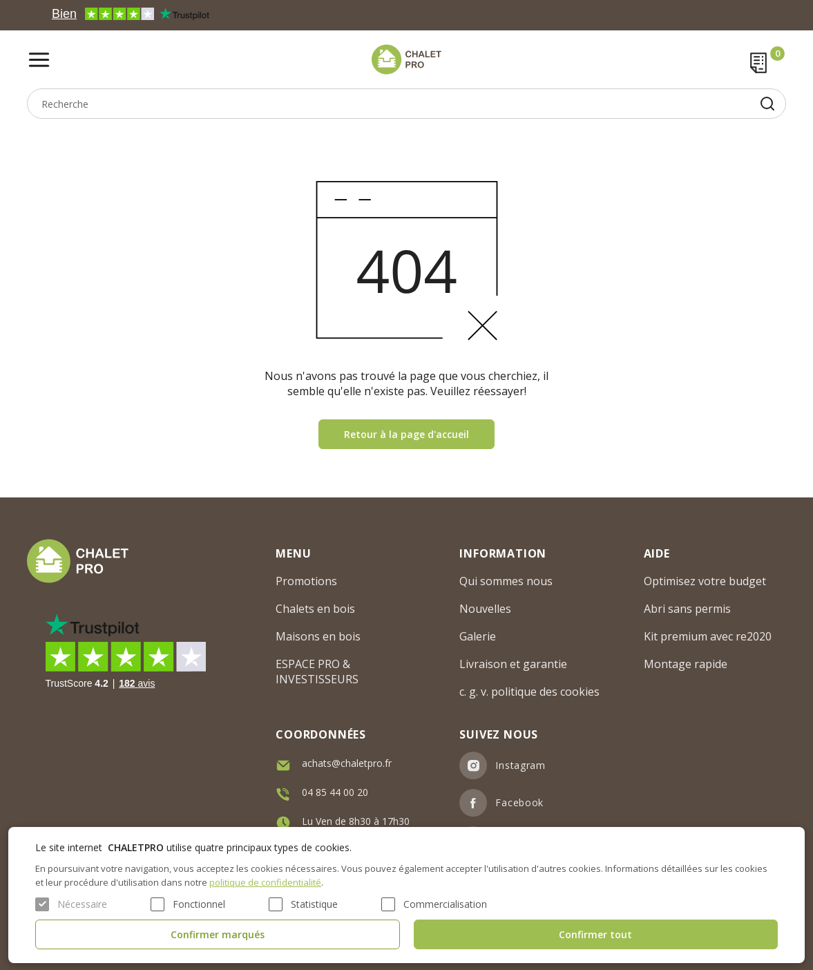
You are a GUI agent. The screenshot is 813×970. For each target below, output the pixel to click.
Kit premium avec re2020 (708, 636)
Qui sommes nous (506, 581)
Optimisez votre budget (705, 581)
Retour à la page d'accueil (406, 434)
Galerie (477, 636)
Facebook (519, 802)
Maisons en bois (318, 636)
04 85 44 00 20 (335, 792)
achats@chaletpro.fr (347, 763)
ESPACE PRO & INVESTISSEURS (317, 671)
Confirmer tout (595, 934)
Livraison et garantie (513, 664)
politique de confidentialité (265, 882)
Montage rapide (685, 664)
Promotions (306, 581)
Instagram (520, 765)
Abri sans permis (687, 608)
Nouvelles (485, 608)
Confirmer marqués (218, 934)
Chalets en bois (315, 608)
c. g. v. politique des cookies (529, 691)
